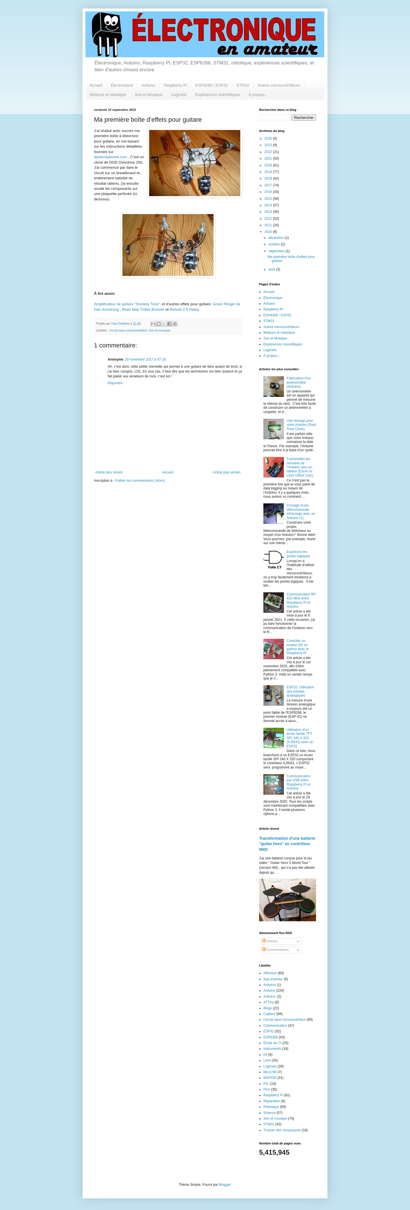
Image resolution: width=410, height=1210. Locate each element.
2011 (269, 225)
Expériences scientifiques (217, 94)
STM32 (243, 85)
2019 (269, 172)
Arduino (148, 85)
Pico (266, 1089)
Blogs (267, 1008)
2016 (269, 192)
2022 (269, 152)
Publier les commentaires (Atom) (140, 481)
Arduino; (269, 996)
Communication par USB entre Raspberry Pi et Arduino (298, 782)
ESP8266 (270, 1037)
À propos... (258, 94)
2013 (269, 212)
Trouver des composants (282, 1130)
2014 (269, 205)
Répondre (115, 383)
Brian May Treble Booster (143, 309)
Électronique (122, 85)
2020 (269, 165)
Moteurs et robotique (108, 94)
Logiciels (178, 94)
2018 (269, 178)
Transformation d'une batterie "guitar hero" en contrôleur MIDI (287, 844)
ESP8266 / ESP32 (211, 85)
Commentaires (275, 950)
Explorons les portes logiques (298, 554)
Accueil (95, 85)
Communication (275, 1026)
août (272, 269)
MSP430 (269, 1078)
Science (269, 1113)
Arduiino (269, 985)
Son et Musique (148, 94)
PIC (266, 1084)
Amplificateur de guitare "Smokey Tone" (127, 304)
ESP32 (268, 1031)
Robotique (271, 1107)
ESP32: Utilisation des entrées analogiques (300, 691)
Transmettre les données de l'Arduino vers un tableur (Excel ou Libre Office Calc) (300, 467)
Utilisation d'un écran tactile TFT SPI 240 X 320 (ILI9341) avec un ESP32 (300, 738)
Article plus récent (108, 472)
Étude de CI (272, 1043)
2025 (269, 139)
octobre (274, 244)
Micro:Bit (270, 1072)
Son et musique (159, 330)
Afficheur (270, 973)
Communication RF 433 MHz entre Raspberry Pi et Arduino (301, 600)
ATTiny (268, 1002)
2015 (269, 199)
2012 (269, 219)
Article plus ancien (227, 472)
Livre (267, 1060)
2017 (269, 185)
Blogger (225, 1185)
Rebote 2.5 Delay (184, 309)
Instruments (272, 1049)
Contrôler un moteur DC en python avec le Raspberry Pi (298, 647)
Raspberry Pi (175, 85)
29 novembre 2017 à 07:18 (145, 359)
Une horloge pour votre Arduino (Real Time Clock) (301, 425)
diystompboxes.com (110, 157)
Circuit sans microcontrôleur (128, 330)
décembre (276, 238)
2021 (269, 158)
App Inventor (273, 979)
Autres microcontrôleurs (279, 85)
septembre (277, 251)
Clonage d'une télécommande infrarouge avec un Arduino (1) (301, 511)
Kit (265, 1055)
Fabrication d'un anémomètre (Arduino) (299, 382)
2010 (269, 232)
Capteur (269, 1014)
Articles (270, 941)
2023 (269, 145)
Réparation (271, 1101)
